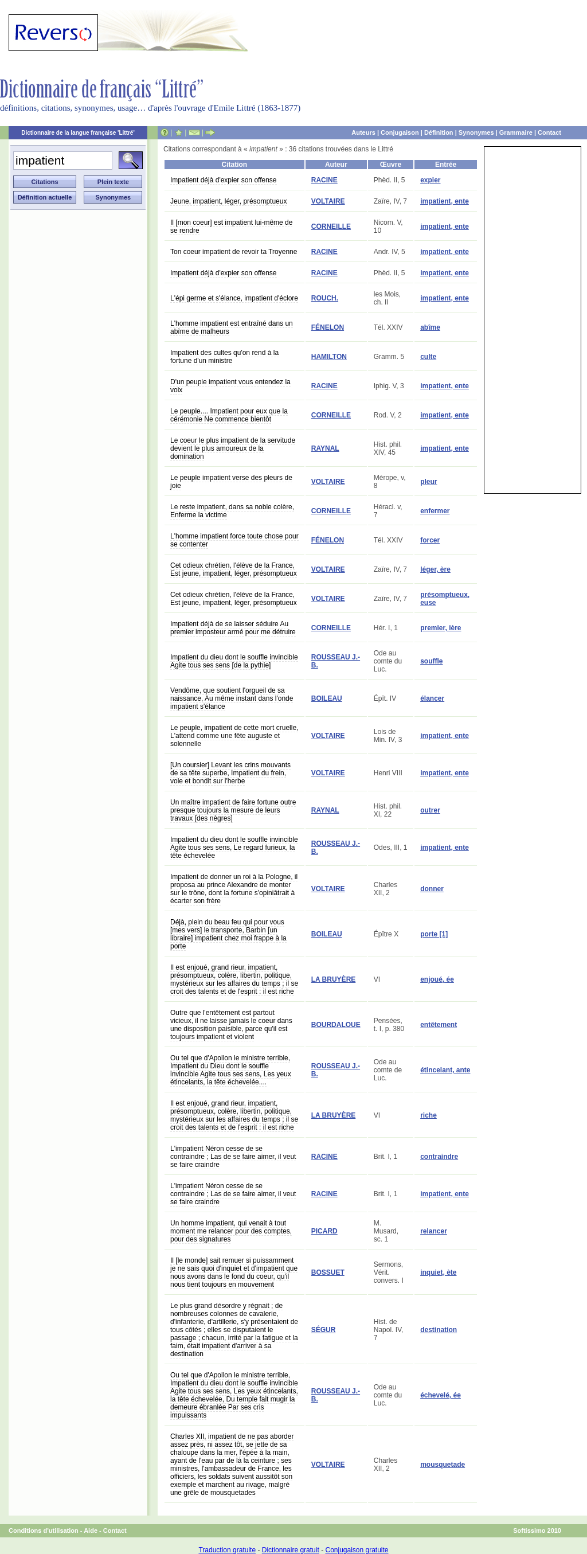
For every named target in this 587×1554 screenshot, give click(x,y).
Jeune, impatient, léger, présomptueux (228, 201)
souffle (431, 661)
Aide (90, 1530)
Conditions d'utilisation (44, 1530)
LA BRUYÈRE (333, 979)
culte (428, 357)
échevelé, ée (440, 1395)
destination (438, 1330)
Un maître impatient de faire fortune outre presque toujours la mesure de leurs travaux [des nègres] (233, 810)
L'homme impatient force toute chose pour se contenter (234, 540)
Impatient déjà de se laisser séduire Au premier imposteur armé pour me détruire (233, 628)
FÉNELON (327, 327)
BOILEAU (326, 698)
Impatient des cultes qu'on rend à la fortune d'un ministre (224, 357)
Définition (438, 132)
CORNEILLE (331, 226)
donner (432, 889)
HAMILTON (329, 357)
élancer (432, 698)
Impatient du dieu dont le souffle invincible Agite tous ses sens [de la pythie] (234, 661)
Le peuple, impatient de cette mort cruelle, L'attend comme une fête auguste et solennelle (234, 736)
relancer (433, 1231)
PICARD (324, 1231)
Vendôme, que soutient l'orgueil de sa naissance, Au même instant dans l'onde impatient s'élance (231, 698)
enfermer (434, 511)
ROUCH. (324, 298)
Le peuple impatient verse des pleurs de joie (231, 482)
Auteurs (363, 132)
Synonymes (476, 132)
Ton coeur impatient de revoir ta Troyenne (233, 252)
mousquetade (442, 1465)
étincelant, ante (445, 1070)
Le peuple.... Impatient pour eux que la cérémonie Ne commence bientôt (229, 415)
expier (430, 180)
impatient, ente (444, 201)
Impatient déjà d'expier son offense (223, 180)
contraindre (439, 1157)
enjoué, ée (437, 979)
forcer (430, 540)
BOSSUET (328, 1272)
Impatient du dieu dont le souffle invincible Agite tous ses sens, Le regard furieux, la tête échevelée (234, 847)
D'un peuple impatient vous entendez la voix (230, 386)
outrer (430, 810)
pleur (428, 482)
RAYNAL (325, 448)
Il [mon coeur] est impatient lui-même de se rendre (231, 226)
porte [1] (434, 934)
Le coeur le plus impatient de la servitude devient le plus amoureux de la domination (232, 448)
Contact (549, 132)
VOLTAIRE (328, 201)
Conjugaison (400, 132)
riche (428, 1115)
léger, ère (435, 569)
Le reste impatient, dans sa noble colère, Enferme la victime (232, 511)
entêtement (438, 1025)
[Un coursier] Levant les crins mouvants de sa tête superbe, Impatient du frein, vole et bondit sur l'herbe (230, 773)
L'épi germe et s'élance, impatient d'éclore (234, 298)
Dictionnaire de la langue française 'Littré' (78, 133)
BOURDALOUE (336, 1025)
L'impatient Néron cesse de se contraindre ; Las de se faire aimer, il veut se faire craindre (233, 1157)
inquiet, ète (438, 1272)
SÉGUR (323, 1330)
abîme (430, 327)
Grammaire (516, 132)
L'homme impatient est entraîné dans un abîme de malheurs (231, 327)
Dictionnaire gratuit (290, 1550)
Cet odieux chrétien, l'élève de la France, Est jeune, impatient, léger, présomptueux (233, 569)
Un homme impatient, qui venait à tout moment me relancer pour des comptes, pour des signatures (231, 1231)
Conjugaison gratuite (356, 1550)
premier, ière (440, 628)
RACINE (324, 180)
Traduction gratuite (227, 1550)
